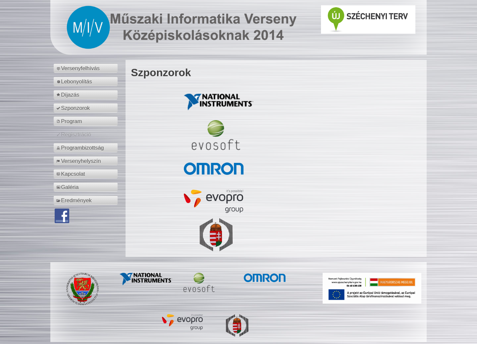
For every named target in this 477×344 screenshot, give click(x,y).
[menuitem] (86, 68)
